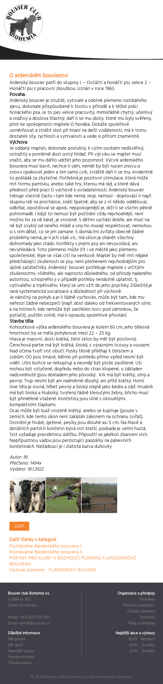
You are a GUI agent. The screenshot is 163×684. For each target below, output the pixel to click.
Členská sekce (19, 663)
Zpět (19, 526)
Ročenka (148, 617)
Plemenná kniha (21, 657)
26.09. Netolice (141, 639)
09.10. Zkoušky (142, 645)
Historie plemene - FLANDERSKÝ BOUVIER (52, 570)
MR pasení (16, 639)
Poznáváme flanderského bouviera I (45, 546)
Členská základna (141, 611)
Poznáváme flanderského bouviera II (45, 552)
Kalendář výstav (21, 651)
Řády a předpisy (141, 623)
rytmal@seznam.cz (34, 623)
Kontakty (147, 599)
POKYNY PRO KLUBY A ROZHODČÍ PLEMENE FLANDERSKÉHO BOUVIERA (72, 561)
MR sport (15, 645)
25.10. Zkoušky (142, 651)
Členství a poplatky (139, 605)
